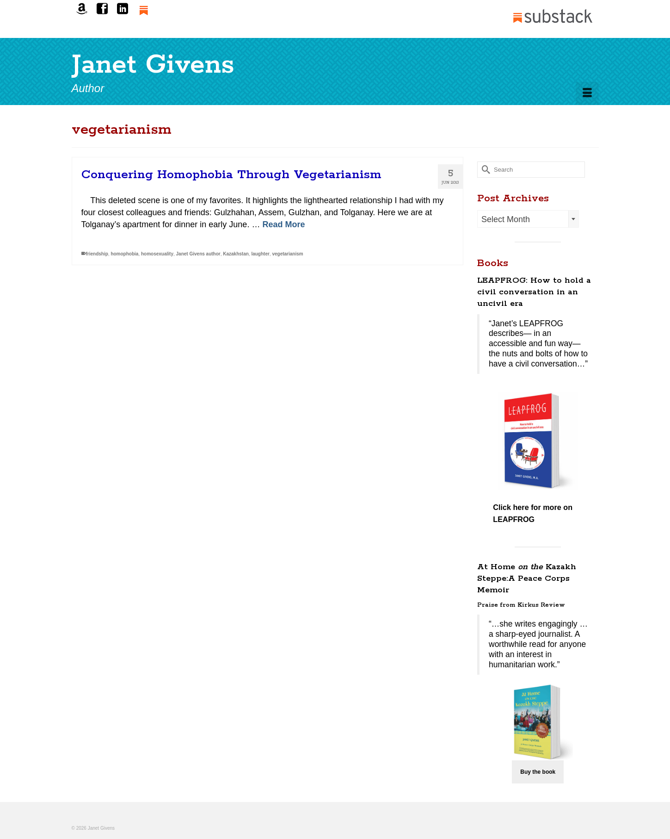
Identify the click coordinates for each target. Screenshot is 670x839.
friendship (97, 254)
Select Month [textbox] (505, 219)
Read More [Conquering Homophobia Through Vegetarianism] (283, 225)
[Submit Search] (484, 170)
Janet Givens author (198, 254)
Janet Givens (153, 65)
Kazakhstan (236, 254)
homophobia (124, 254)
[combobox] (528, 219)
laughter (260, 254)
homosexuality (157, 254)
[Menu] (587, 93)
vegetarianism (287, 254)
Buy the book (537, 772)
